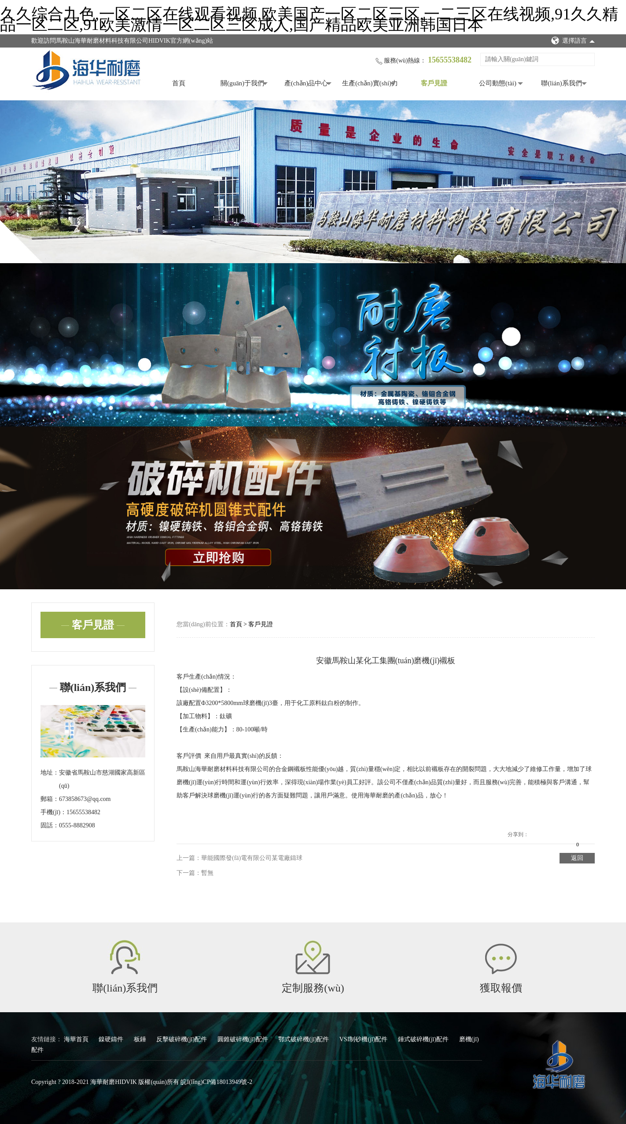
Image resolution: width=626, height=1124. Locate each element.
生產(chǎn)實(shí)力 (370, 83)
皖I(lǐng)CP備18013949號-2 (216, 1082)
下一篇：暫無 (195, 873)
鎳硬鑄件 (112, 1039)
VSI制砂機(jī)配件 (364, 1039)
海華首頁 (77, 1039)
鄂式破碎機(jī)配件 (304, 1039)
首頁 (178, 83)
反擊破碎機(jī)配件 (182, 1039)
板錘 (141, 1039)
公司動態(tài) (497, 83)
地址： (50, 772)
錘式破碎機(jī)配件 (424, 1039)
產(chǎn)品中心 (306, 83)
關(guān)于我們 (242, 83)
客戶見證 (434, 83)
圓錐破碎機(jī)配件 (243, 1039)
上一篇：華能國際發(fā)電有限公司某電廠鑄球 (239, 858)
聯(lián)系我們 (561, 83)
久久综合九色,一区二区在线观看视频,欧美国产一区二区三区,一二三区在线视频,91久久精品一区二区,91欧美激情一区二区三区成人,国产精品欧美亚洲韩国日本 (309, 19)
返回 (577, 858)
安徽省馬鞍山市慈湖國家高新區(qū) (102, 779)
